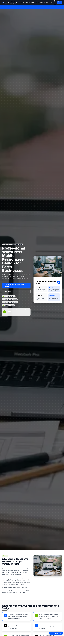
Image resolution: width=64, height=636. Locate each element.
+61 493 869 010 (55, 2)
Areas (32, 2)
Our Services (7, 291)
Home (22, 2)
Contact (52, 2)
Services (27, 2)
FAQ (41, 2)
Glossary (46, 2)
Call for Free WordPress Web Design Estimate (14, 285)
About (37, 2)
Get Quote (59, 2)
